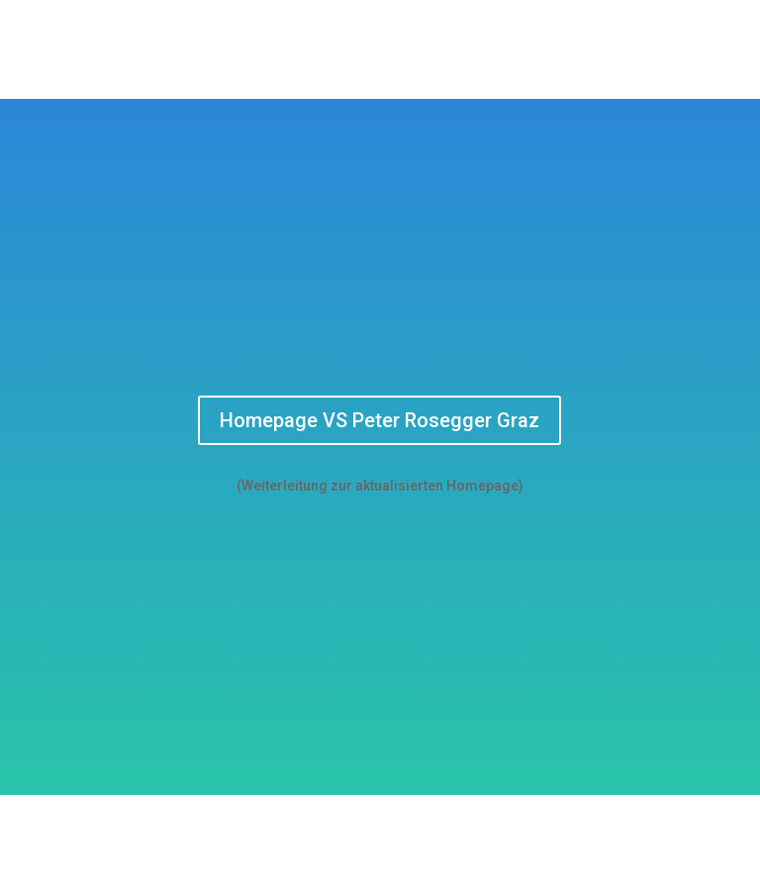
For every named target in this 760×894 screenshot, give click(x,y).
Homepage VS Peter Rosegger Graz (379, 420)
